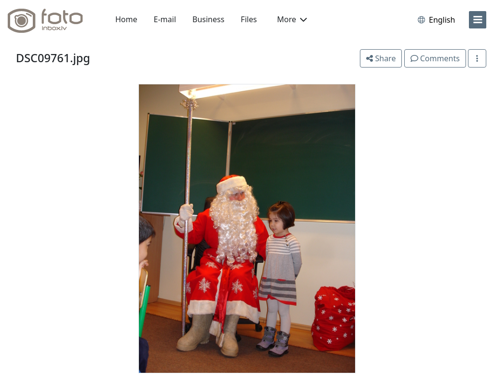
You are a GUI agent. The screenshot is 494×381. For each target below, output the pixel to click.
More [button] (292, 19)
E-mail (165, 19)
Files (249, 19)
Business (208, 19)
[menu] (477, 19)
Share (381, 58)
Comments (435, 58)
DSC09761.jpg (53, 58)
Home (126, 19)
